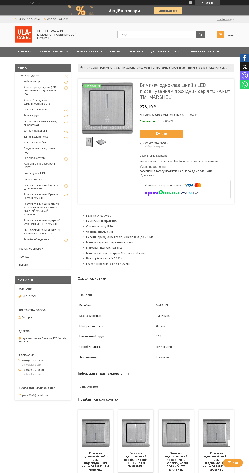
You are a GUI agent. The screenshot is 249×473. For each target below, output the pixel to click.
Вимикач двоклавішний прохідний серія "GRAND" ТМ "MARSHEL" (136, 460)
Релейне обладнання (36, 239)
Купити (161, 133)
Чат (233, 463)
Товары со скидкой (31, 248)
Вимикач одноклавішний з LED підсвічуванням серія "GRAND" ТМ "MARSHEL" (96, 461)
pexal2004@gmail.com (35, 395)
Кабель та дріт (33, 81)
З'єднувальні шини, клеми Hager (39, 150)
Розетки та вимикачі (36, 109)
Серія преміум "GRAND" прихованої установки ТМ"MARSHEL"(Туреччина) (138, 67)
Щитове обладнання (36, 130)
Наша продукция (29, 75)
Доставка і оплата (165, 51)
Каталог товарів (50, 51)
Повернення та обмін (202, 51)
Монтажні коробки (35, 142)
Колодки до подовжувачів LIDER (40, 165)
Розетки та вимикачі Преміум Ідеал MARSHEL (41, 187)
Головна (24, 51)
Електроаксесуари (35, 157)
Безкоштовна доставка (153, 155)
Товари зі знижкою (88, 51)
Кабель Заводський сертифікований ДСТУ (37, 102)
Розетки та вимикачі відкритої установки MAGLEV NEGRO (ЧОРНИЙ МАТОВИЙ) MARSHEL (42, 209)
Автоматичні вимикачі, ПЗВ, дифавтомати (40, 123)
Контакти (137, 51)
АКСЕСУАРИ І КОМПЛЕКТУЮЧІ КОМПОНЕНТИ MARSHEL (42, 231)
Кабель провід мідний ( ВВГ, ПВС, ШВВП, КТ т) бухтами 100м (41, 91)
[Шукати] (200, 34)
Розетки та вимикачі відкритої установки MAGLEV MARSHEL (42, 222)
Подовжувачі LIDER (35, 173)
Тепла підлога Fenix (36, 136)
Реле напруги (32, 115)
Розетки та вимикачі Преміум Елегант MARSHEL (41, 196)
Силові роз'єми (33, 179)
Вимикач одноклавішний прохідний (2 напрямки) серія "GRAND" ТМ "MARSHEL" (177, 461)
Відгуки (23, 264)
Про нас (116, 51)
